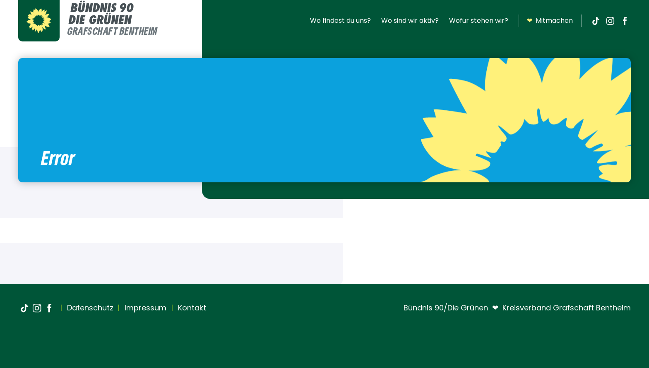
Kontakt (191, 308)
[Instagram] (610, 20)
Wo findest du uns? (340, 20)
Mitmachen (550, 20)
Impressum (144, 308)
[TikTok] (595, 20)
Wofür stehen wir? (478, 20)
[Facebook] (624, 20)
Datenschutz (89, 308)
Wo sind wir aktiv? (410, 20)
